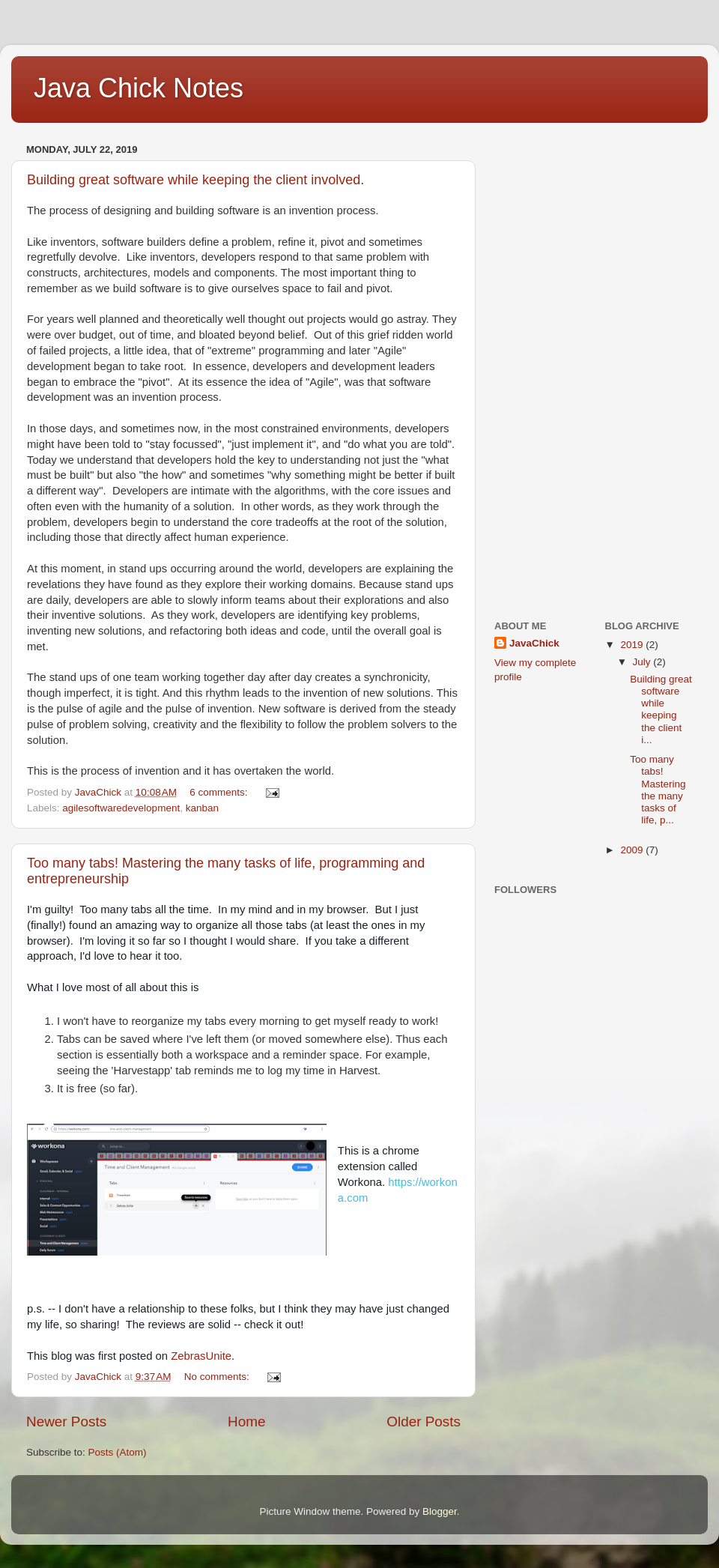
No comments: (218, 1376)
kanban (202, 808)
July (643, 662)
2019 (633, 644)
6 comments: (219, 792)
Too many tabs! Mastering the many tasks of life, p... (657, 790)
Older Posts (423, 1421)
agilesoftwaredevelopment (121, 808)
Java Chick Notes (138, 88)
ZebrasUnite (201, 1356)
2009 (633, 850)
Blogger (439, 1511)
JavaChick (534, 643)
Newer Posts (66, 1421)
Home (246, 1421)
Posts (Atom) (117, 1452)
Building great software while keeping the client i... (661, 709)
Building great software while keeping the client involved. (195, 179)
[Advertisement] (554, 364)
